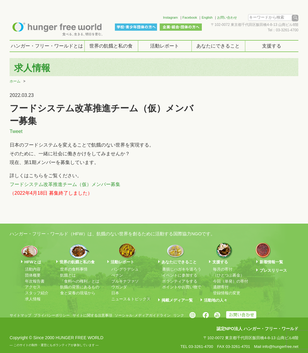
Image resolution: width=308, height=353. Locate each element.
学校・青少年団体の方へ (136, 27)
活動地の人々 (215, 300)
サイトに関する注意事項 (92, 315)
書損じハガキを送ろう (181, 269)
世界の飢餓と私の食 (111, 45)
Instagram (170, 17)
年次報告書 (35, 281)
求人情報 (33, 299)
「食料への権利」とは (79, 281)
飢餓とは (68, 275)
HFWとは (32, 262)
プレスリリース (273, 270)
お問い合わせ (227, 17)
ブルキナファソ (125, 281)
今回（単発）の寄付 (230, 281)
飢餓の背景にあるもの (79, 287)
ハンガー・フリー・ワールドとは (47, 45)
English (207, 17)
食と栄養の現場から (77, 293)
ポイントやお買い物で (181, 287)
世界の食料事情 (74, 269)
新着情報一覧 (271, 262)
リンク (178, 315)
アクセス (33, 287)
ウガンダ (119, 287)
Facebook (190, 17)
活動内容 (33, 269)
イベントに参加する (179, 275)
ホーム (15, 81)
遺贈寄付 (221, 287)
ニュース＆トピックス (130, 299)
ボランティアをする (179, 281)
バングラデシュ (125, 269)
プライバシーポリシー (52, 315)
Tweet (16, 131)
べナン (117, 275)
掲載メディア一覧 (177, 300)
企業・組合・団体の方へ (181, 27)
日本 (115, 293)
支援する (271, 45)
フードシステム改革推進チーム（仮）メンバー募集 (65, 184)
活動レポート (164, 45)
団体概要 (33, 275)
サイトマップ (20, 315)
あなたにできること (218, 45)
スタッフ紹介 (36, 293)
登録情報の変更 (226, 293)
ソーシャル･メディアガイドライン (143, 315)
